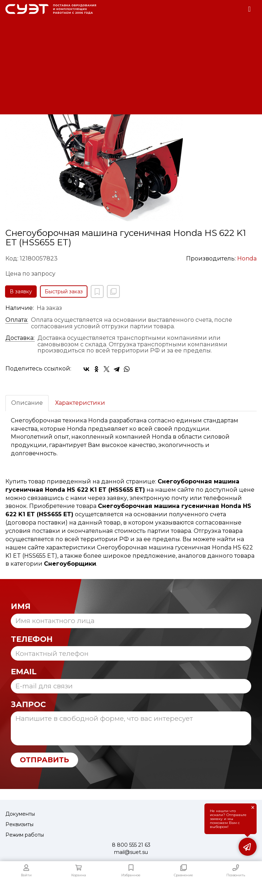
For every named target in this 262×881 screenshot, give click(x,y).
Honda (247, 258)
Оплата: (16, 320)
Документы (20, 814)
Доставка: (20, 338)
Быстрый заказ (64, 291)
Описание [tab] (27, 402)
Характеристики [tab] (80, 402)
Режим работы (24, 835)
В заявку (21, 291)
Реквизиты (19, 824)
